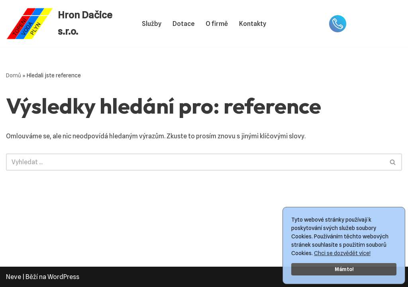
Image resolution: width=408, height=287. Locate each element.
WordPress (63, 277)
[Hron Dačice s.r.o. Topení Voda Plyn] (67, 23)
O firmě (217, 24)
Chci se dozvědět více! (342, 253)
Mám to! (344, 269)
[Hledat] (195, 162)
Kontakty (252, 24)
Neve (13, 277)
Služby (151, 24)
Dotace (183, 24)
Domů (13, 75)
